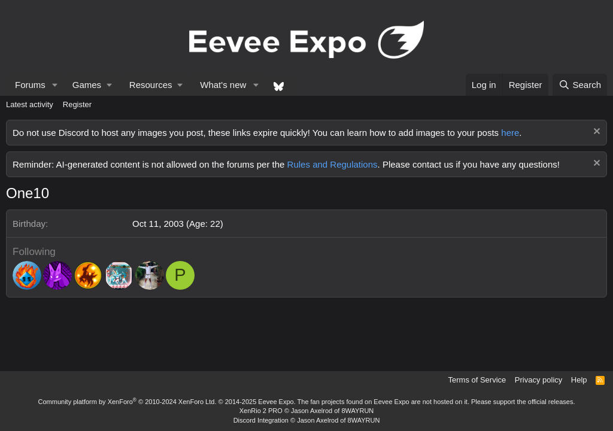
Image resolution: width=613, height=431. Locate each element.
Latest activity (29, 104)
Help (579, 379)
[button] (55, 85)
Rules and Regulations (332, 164)
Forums (30, 85)
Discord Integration (261, 420)
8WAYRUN (357, 410)
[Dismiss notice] (595, 132)
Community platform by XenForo (127, 401)
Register (77, 104)
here (510, 133)
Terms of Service (477, 379)
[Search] (580, 85)
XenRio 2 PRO (261, 410)
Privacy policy (538, 379)
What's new (223, 85)
